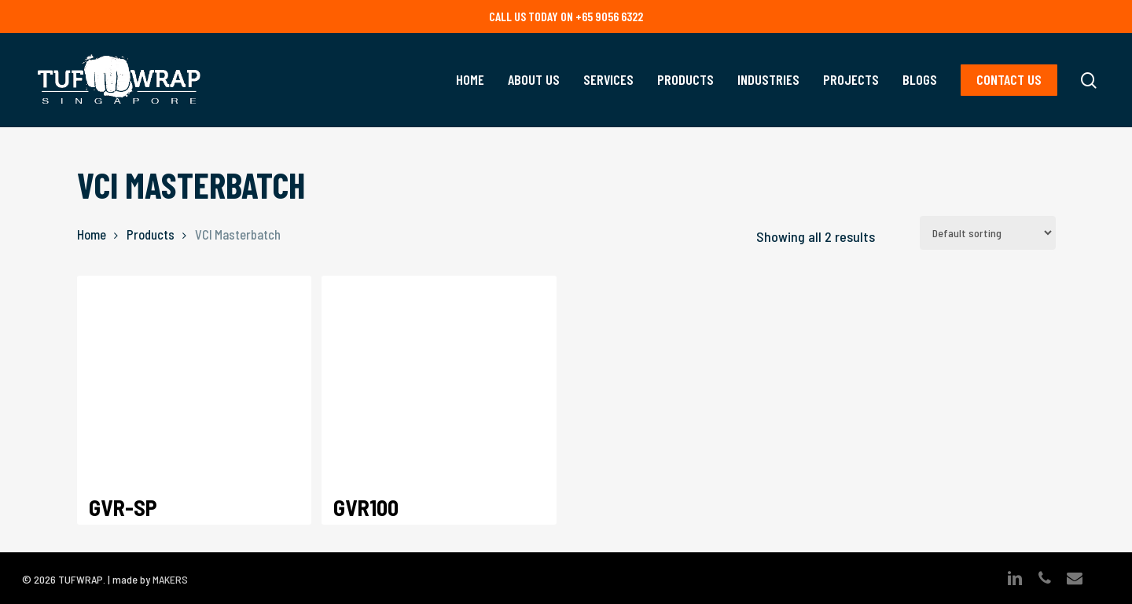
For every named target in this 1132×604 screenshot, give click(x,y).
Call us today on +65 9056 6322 (566, 16)
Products (151, 234)
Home (91, 234)
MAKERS (170, 579)
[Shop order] (988, 233)
